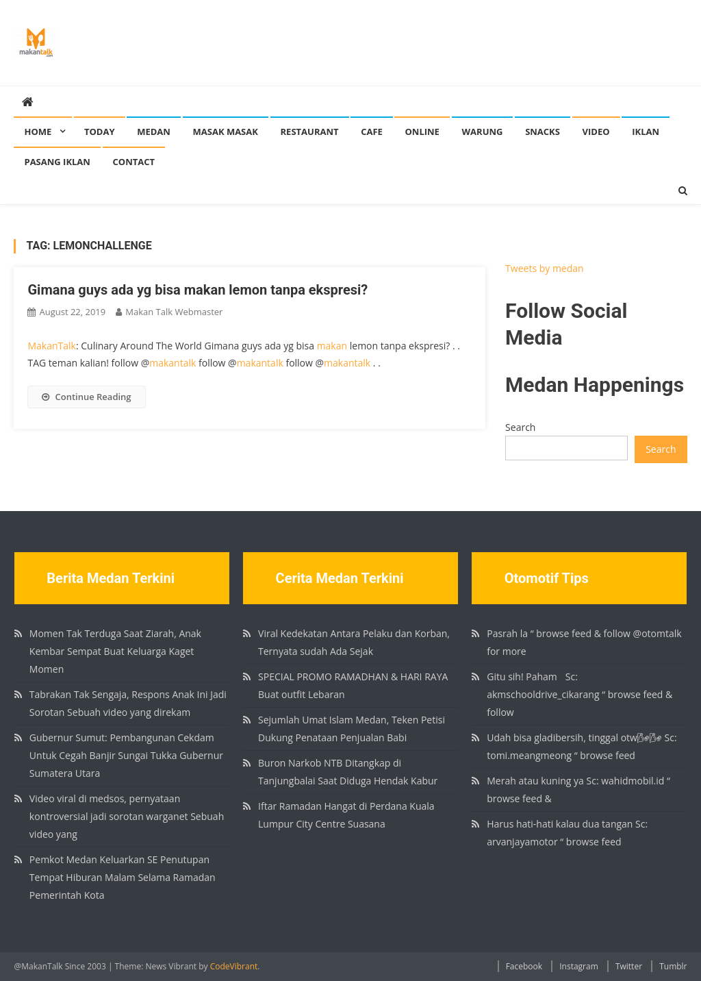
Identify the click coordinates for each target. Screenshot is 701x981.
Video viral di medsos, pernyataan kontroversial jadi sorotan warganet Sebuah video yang (126, 816)
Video (596, 131)
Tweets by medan (544, 268)
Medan (153, 131)
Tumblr (673, 966)
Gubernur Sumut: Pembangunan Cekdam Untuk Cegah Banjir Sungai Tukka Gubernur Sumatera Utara (126, 755)
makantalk (172, 362)
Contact (134, 162)
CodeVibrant (234, 966)
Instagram (578, 966)
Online (422, 131)
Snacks (542, 131)
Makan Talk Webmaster (173, 312)
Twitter (628, 966)
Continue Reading (86, 396)
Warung (482, 131)
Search (520, 427)
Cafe (372, 131)
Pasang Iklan (57, 162)
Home (37, 131)
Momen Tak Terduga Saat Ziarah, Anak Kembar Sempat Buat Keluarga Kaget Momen (115, 651)
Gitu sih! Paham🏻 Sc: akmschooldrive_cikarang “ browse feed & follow (579, 694)
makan (332, 345)
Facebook (524, 966)
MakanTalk (51, 345)
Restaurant (310, 131)
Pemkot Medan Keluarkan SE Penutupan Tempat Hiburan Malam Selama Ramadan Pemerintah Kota (122, 877)
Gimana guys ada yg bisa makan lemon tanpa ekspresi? (197, 290)
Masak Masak (225, 131)
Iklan (645, 131)
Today (99, 131)
